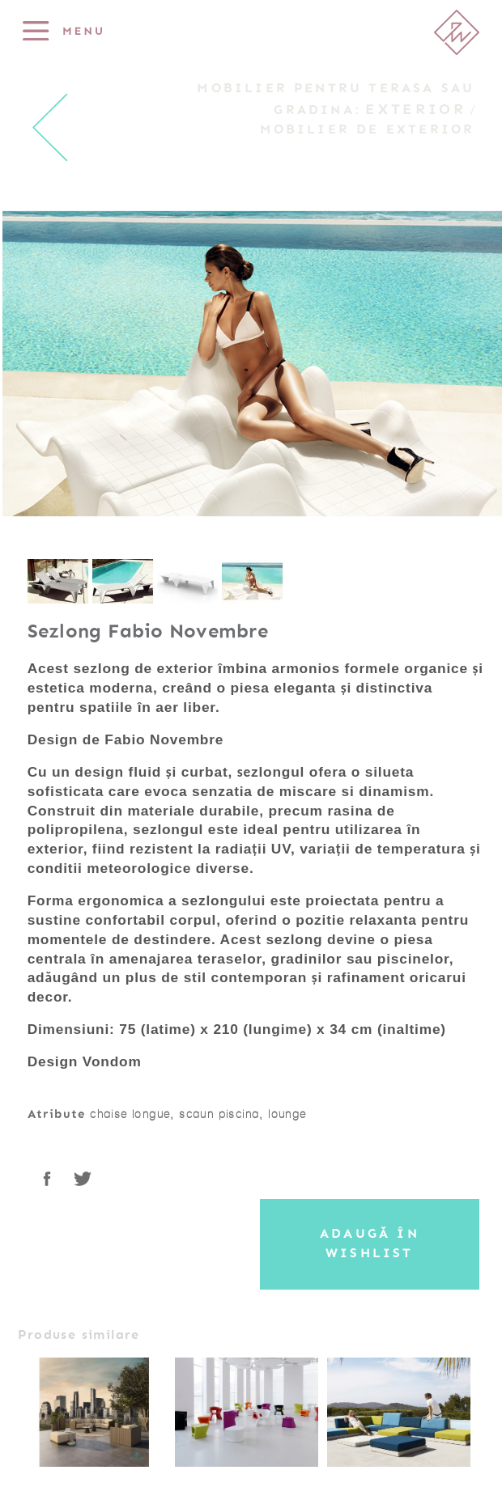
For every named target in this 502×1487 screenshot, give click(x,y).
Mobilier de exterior (367, 129)
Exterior (415, 109)
